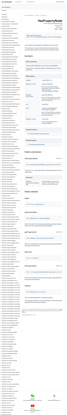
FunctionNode (57, 37)
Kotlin (56, 29)
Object (48, 80)
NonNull (39, 65)
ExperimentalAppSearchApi (34, 35)
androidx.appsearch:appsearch (55, 23)
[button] (9, 21)
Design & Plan (30, 1)
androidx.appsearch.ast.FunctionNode (39, 133)
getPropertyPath (46, 95)
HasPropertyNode (42, 37)
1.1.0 (61, 27)
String (34, 84)
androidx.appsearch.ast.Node (37, 144)
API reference (6, 7)
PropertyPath (45, 65)
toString (44, 119)
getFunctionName (47, 84)
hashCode (44, 104)
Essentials (18, 1)
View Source (58, 25)
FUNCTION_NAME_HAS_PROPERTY (50, 91)
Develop (37, 15)
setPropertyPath (46, 108)
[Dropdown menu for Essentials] (23, 2)
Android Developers (29, 15)
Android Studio (60, 1)
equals (44, 80)
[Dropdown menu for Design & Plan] (35, 2)
